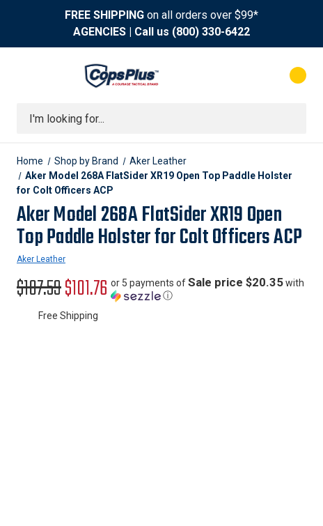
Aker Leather (41, 259)
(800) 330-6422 (211, 31)
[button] (208, 289)
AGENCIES (99, 31)
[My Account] (242, 75)
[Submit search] (291, 118)
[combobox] (161, 118)
